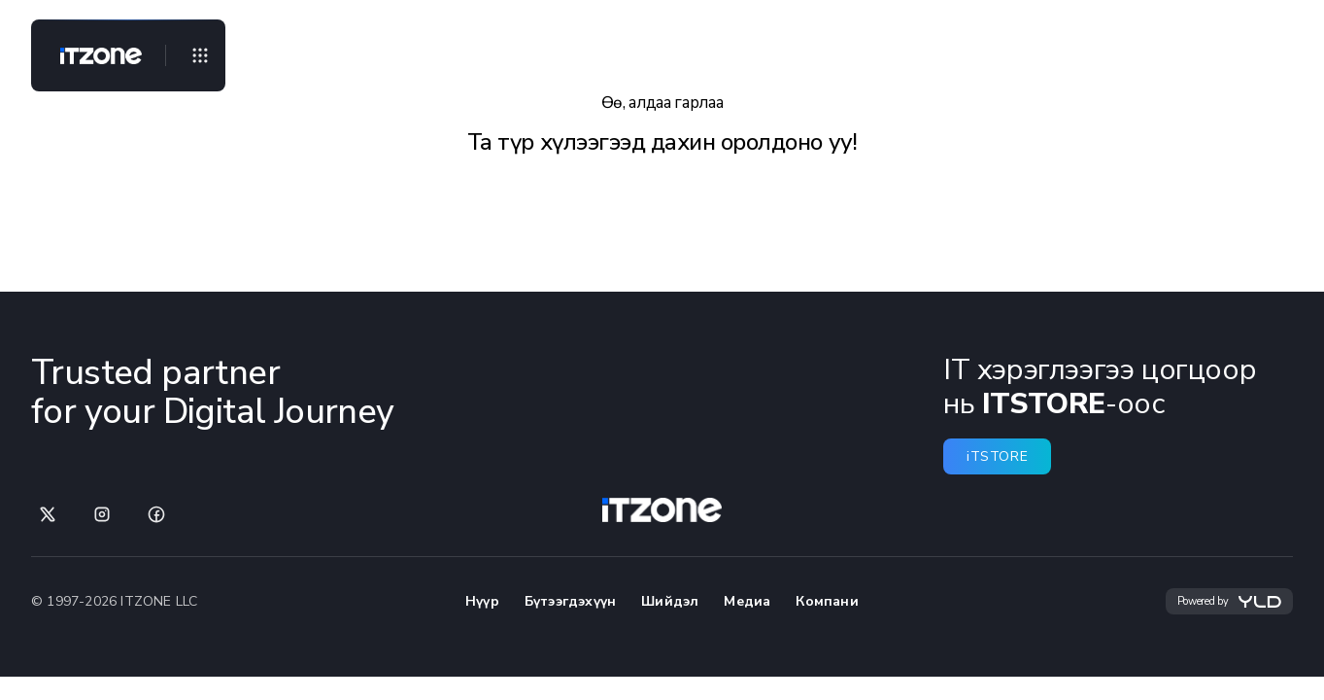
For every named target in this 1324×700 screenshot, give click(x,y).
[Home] (93, 55)
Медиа (747, 601)
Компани (827, 601)
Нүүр (482, 601)
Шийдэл (669, 601)
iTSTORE (997, 456)
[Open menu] (200, 55)
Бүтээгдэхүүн (570, 601)
